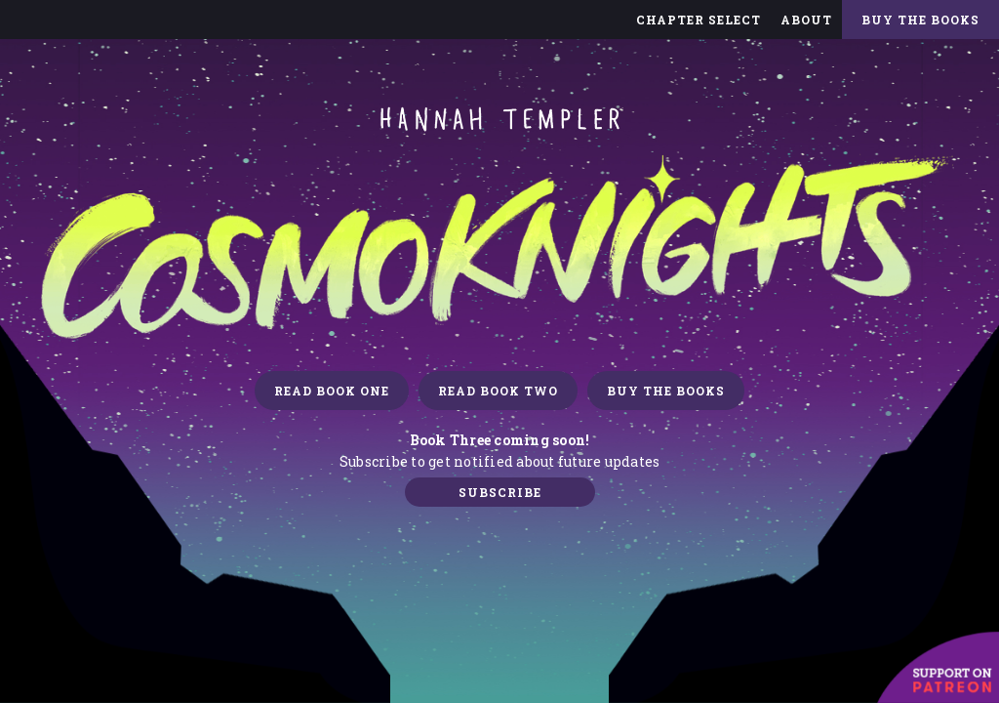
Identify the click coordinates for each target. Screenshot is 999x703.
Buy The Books (920, 19)
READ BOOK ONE (331, 390)
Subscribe (500, 492)
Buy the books (666, 390)
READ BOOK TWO (498, 390)
